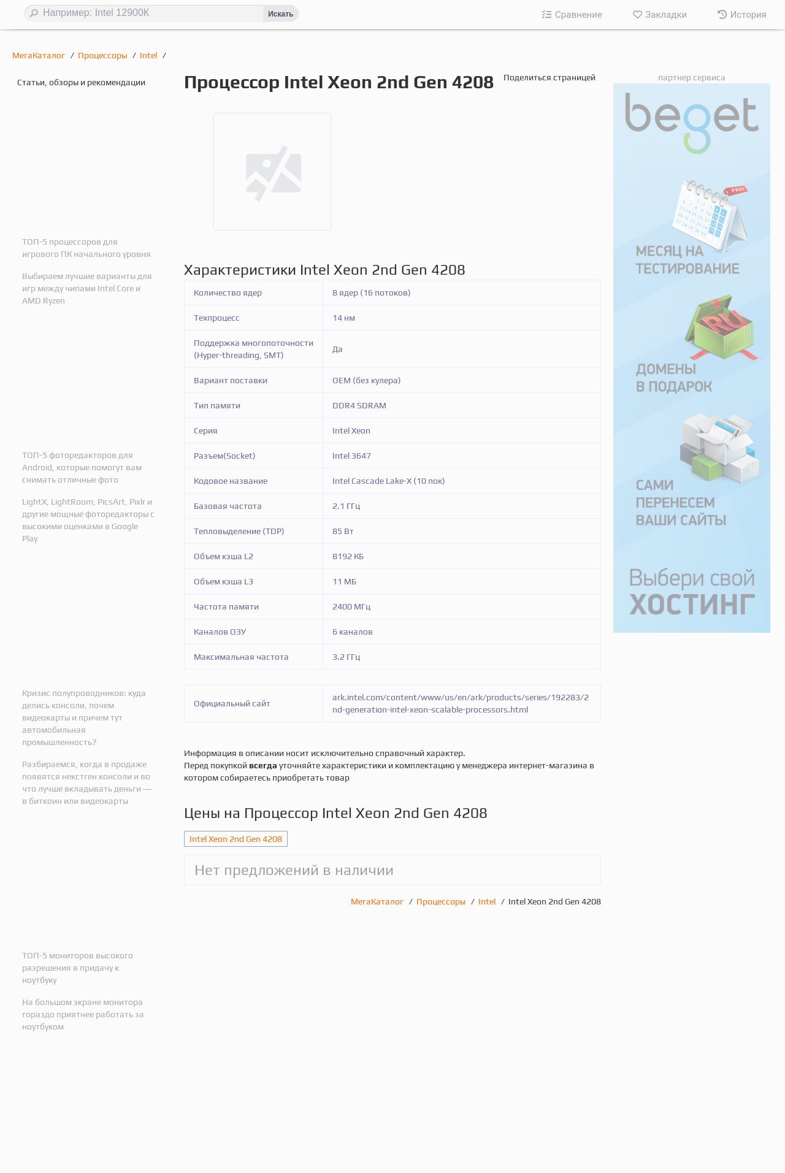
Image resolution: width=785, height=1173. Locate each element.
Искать (280, 14)
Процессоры (103, 55)
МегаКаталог (39, 55)
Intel (149, 55)
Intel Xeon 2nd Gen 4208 (236, 839)
